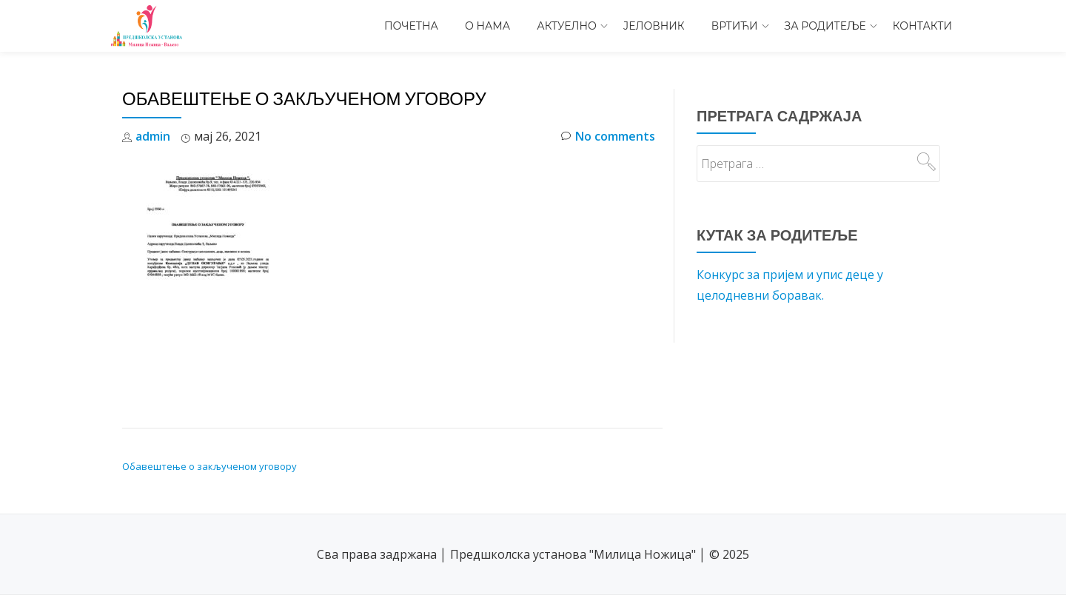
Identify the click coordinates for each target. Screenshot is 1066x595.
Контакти (922, 26)
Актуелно (567, 26)
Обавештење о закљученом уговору (209, 466)
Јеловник (654, 26)
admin (152, 136)
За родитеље (825, 26)
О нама (487, 26)
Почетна (411, 26)
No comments (608, 137)
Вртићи (734, 26)
